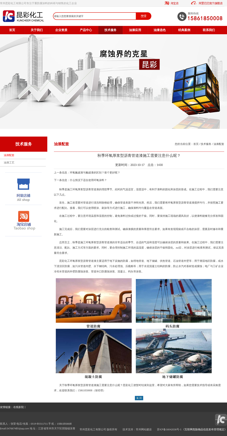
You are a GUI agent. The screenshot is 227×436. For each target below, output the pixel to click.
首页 (12, 30)
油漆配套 (9, 155)
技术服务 (110, 30)
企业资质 (61, 30)
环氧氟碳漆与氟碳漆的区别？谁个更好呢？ (95, 172)
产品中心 (86, 30)
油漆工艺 (9, 162)
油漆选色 (160, 30)
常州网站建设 (146, 429)
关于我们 (37, 30)
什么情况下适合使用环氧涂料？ (88, 180)
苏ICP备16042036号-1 (169, 429)
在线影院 (18, 407)
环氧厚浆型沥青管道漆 (83, 385)
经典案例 (184, 30)
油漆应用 (135, 30)
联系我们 (209, 30)
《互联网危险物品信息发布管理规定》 (204, 429)
